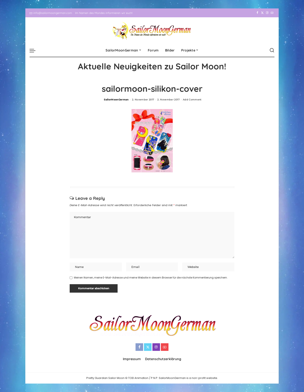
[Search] (271, 50)
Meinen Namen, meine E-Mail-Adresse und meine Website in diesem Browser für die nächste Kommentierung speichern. (151, 277)
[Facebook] (257, 12)
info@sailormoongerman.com (51, 13)
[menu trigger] (35, 50)
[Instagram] (267, 12)
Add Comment (192, 99)
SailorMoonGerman (116, 99)
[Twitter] (262, 12)
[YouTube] (272, 12)
